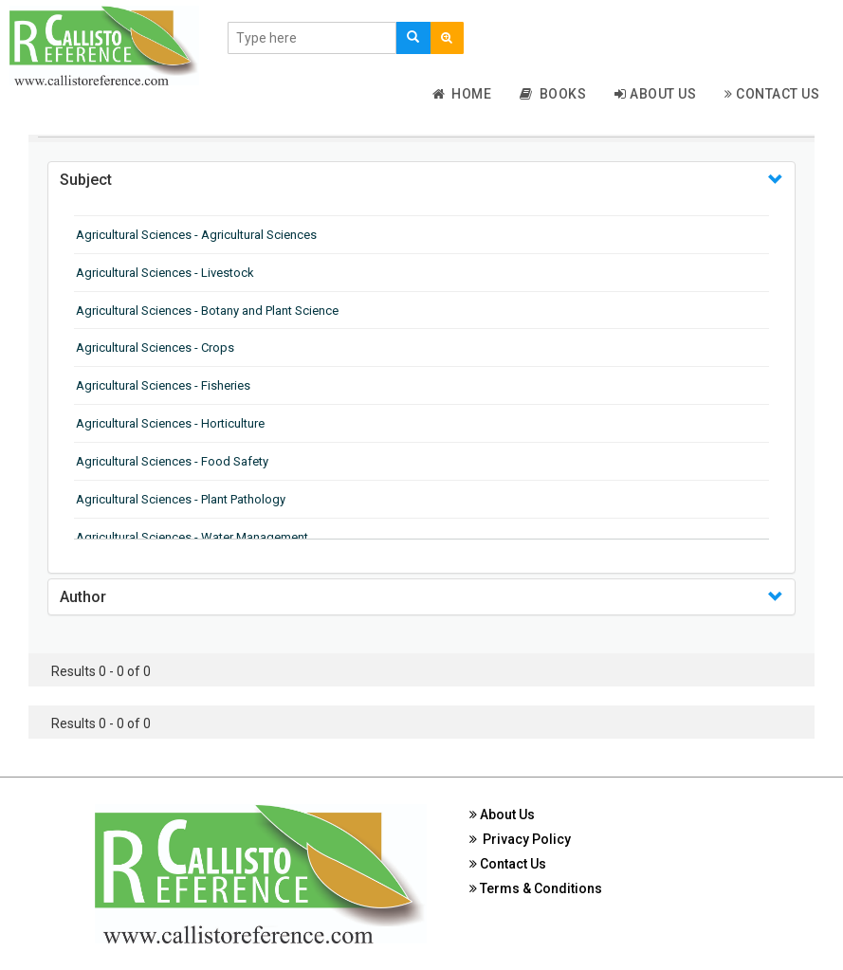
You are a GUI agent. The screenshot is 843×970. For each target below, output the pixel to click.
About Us (655, 93)
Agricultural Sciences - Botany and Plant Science (207, 310)
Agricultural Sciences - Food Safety (172, 461)
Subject (86, 180)
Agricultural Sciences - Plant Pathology (180, 499)
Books (553, 93)
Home (462, 93)
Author (83, 597)
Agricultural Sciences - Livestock (165, 272)
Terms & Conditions (535, 888)
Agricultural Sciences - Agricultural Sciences (196, 235)
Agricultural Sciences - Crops (155, 347)
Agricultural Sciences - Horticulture (170, 423)
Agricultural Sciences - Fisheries (163, 385)
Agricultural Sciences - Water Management (192, 537)
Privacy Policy (520, 839)
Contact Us (771, 93)
